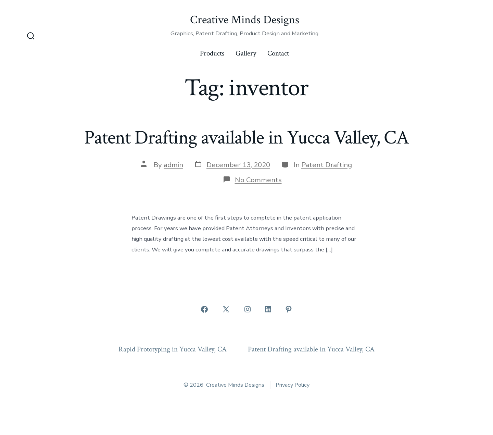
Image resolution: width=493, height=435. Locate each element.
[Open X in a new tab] (226, 309)
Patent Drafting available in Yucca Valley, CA (246, 137)
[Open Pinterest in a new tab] (288, 309)
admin (173, 165)
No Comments (258, 180)
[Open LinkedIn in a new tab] (268, 309)
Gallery (246, 53)
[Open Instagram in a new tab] (247, 309)
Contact (278, 53)
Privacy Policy (292, 385)
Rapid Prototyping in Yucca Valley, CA (172, 349)
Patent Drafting (326, 165)
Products (212, 53)
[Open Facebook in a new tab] (204, 309)
